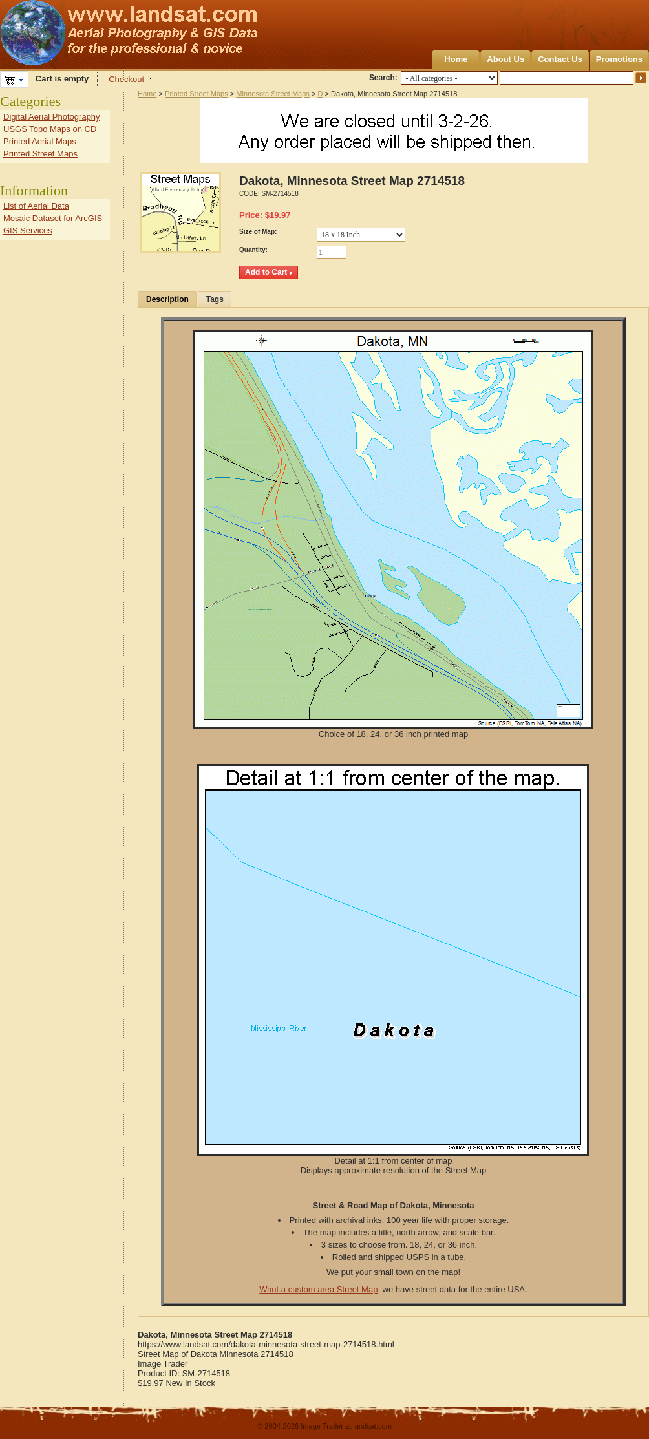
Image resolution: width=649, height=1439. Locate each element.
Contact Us (560, 59)
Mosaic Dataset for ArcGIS (52, 218)
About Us (505, 59)
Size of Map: (258, 231)
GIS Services (27, 230)
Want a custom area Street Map (318, 1289)
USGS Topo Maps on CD (49, 129)
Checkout (126, 79)
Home (455, 59)
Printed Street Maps (196, 94)
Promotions (619, 59)
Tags (215, 299)
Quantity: (253, 249)
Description (167, 299)
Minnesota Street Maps (273, 94)
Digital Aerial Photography (51, 117)
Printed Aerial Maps (39, 141)
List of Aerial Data (36, 206)
